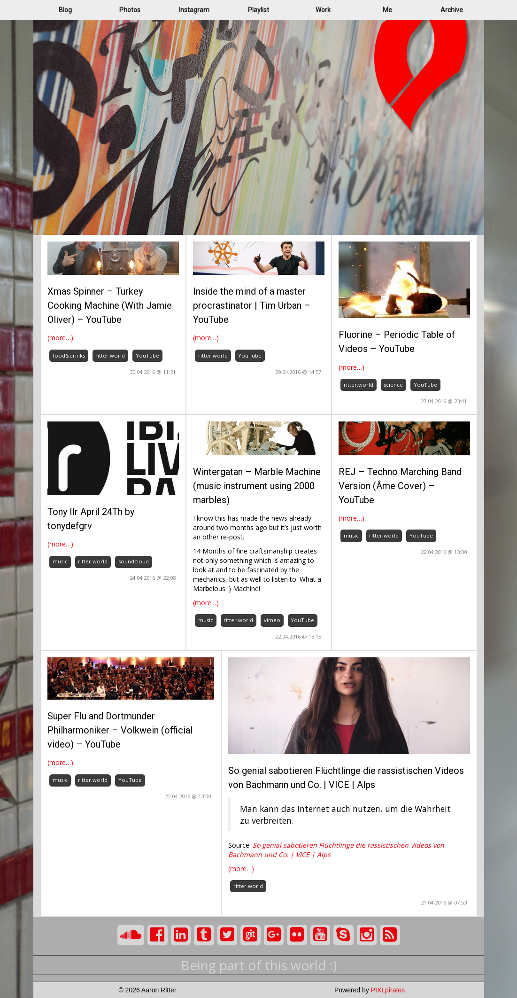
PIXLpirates (388, 990)
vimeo (272, 620)
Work (323, 10)
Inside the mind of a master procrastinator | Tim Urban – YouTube (251, 305)
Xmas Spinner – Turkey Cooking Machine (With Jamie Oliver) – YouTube (109, 305)
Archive (451, 10)
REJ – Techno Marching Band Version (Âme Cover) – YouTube (400, 486)
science (393, 384)
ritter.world (110, 355)
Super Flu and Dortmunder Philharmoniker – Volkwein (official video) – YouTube (120, 730)
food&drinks (69, 355)
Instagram (194, 10)
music (60, 561)
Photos (129, 10)
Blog (65, 10)
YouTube (147, 355)
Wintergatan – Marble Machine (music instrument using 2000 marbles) (257, 486)
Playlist (258, 10)
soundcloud (133, 561)
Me (387, 10)
